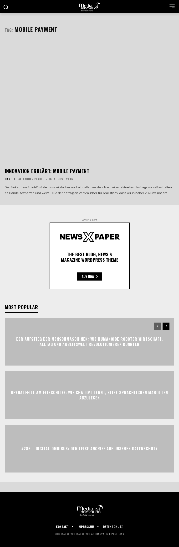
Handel (10, 179)
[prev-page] (157, 326)
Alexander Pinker (31, 179)
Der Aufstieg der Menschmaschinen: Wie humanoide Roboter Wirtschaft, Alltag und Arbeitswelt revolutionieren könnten (89, 341)
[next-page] (166, 326)
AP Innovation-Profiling (107, 534)
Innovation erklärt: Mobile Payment (47, 171)
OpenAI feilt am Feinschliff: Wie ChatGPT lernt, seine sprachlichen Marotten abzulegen (89, 395)
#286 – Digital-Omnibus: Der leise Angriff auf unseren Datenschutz (89, 448)
